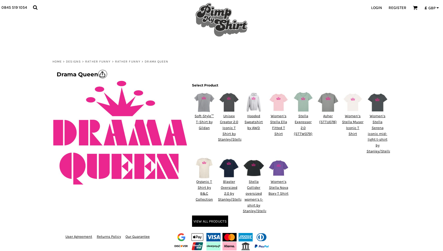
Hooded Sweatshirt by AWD (253, 122)
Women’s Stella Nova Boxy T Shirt (278, 187)
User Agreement (78, 236)
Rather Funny (98, 61)
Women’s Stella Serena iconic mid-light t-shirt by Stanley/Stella (379, 133)
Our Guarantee (137, 236)
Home (57, 61)
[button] (35, 7)
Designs (73, 61)
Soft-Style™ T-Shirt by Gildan (204, 122)
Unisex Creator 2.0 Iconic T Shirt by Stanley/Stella (230, 127)
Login (376, 7)
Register (397, 7)
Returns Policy (109, 236)
